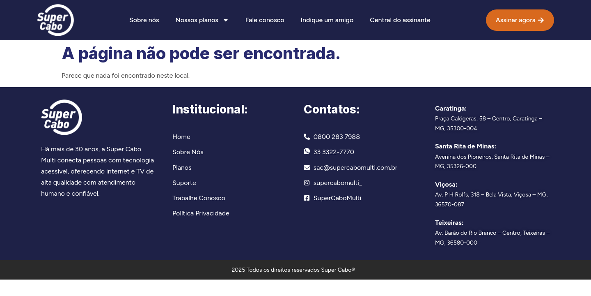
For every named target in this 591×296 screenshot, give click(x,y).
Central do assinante (400, 20)
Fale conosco (264, 20)
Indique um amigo (327, 20)
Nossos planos (202, 20)
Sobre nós (144, 20)
